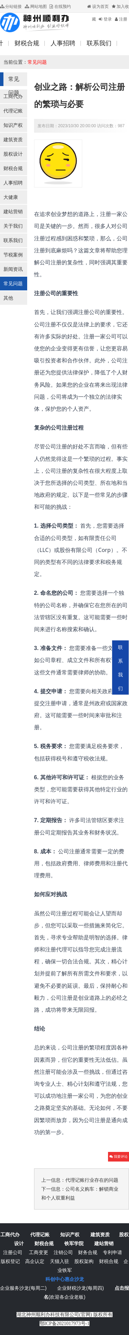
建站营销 (13, 211)
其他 (8, 298)
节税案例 (13, 254)
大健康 (10, 197)
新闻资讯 (13, 269)
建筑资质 (13, 139)
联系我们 (13, 240)
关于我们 (13, 226)
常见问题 (37, 62)
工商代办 (13, 96)
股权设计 (13, 154)
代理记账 (13, 110)
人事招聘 (13, 182)
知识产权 (13, 125)
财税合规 (13, 168)
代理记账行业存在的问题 (91, 1180)
